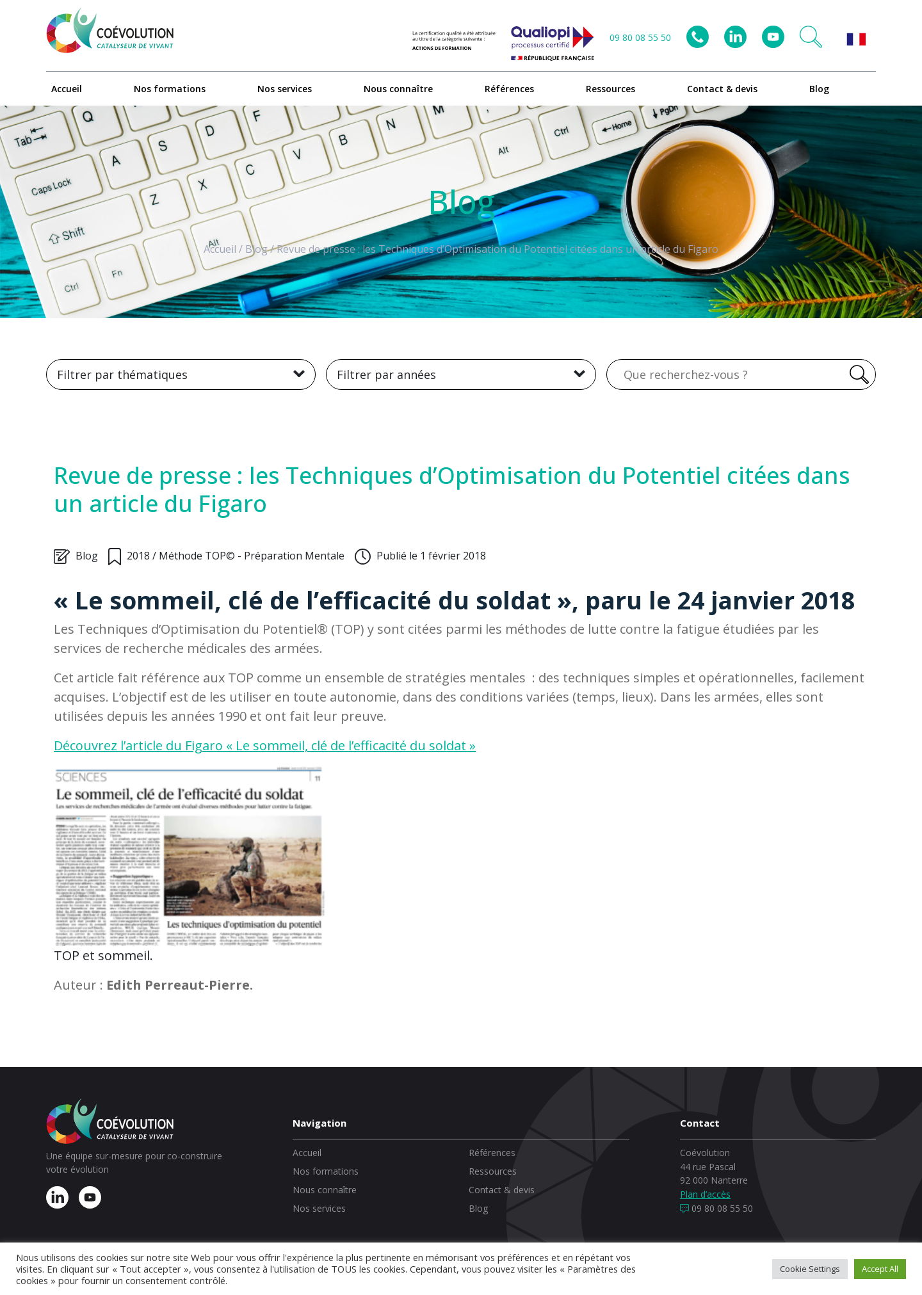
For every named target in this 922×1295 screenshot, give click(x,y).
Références (509, 89)
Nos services (284, 89)
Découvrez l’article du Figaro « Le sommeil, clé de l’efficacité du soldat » (265, 745)
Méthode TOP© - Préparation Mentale (251, 556)
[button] (811, 37)
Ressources (610, 89)
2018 (138, 556)
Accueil (66, 89)
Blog (819, 89)
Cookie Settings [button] (810, 1269)
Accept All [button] (880, 1269)
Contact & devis (722, 89)
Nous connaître (398, 89)
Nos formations (170, 89)
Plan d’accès (705, 1194)
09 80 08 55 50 (640, 37)
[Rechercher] (857, 374)
